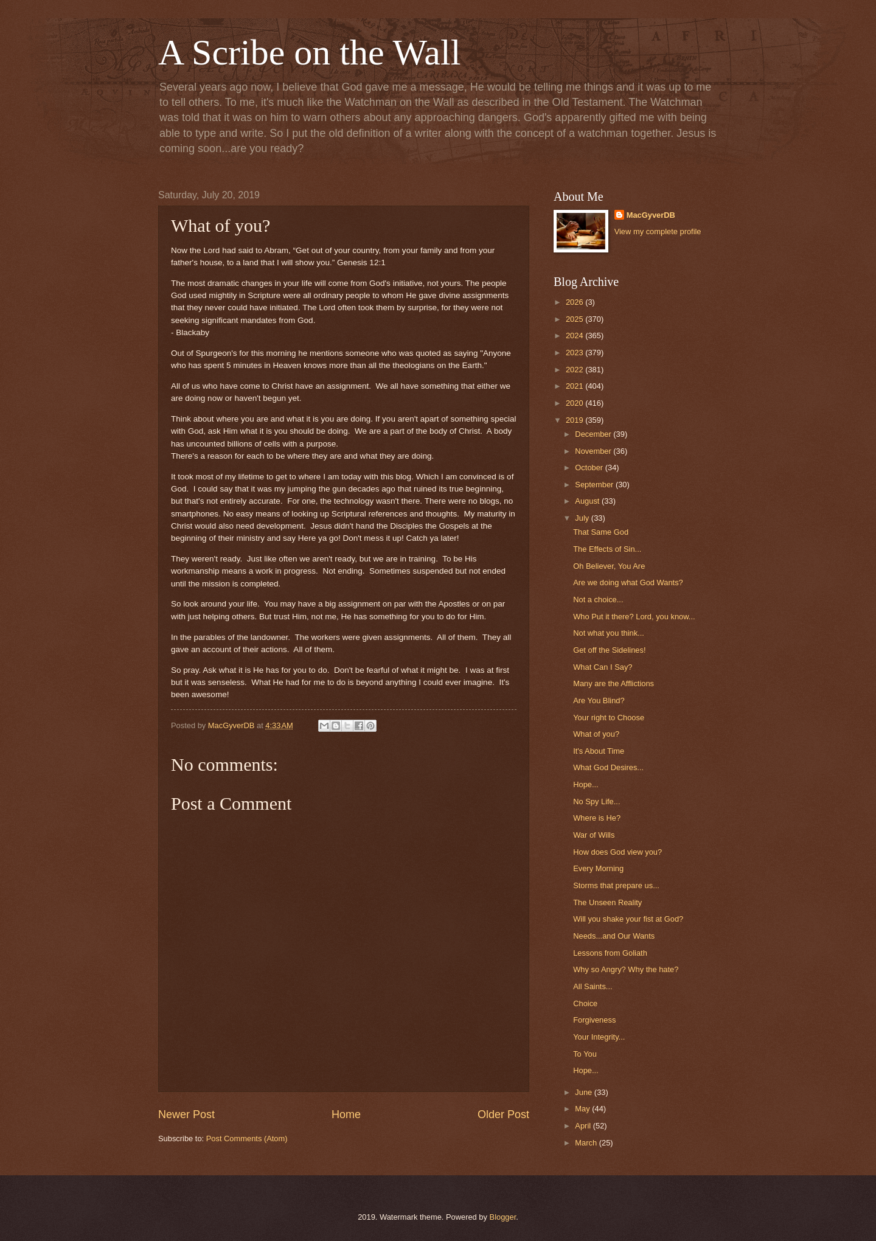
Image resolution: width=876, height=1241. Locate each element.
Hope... (586, 784)
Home (346, 1114)
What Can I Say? (602, 667)
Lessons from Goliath (610, 953)
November (594, 451)
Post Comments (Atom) (247, 1138)
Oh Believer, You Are (609, 566)
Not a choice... (598, 599)
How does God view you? (617, 852)
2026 (575, 302)
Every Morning (598, 868)
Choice (585, 1003)
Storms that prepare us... (616, 885)
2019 (575, 420)
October (590, 467)
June (584, 1092)
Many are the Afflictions (613, 683)
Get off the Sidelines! (609, 650)
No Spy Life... (596, 801)
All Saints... (592, 986)
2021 (575, 386)
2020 (575, 403)
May (583, 1108)
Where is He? (596, 817)
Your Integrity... (599, 1036)
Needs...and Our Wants (614, 935)
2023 (575, 352)
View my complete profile (657, 231)
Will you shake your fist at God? (628, 918)
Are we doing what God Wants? (628, 582)
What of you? (596, 734)
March (587, 1142)
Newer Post (186, 1114)
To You (585, 1053)
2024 (575, 335)
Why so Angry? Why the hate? (625, 969)
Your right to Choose (608, 717)
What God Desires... (608, 767)
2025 (575, 319)
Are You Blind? (598, 700)
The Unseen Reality (607, 902)
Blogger (503, 1217)
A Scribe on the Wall (309, 52)
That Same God (600, 532)
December (594, 434)
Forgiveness (594, 1019)
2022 (575, 369)
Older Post (503, 1114)
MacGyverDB (651, 215)
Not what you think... (608, 633)
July (583, 518)
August (588, 501)
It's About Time (598, 751)
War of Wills (593, 834)
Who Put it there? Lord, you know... (634, 616)
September (595, 484)
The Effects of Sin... (607, 549)
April (584, 1125)
